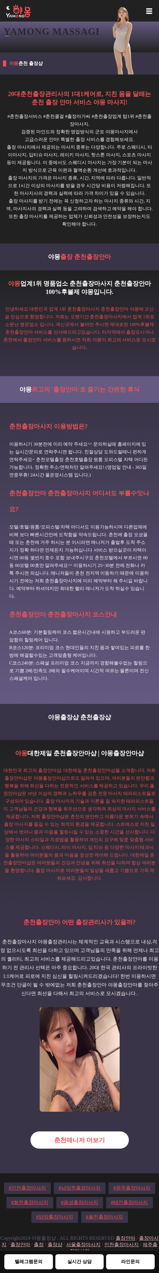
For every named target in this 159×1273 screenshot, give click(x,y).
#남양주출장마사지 (80, 1188)
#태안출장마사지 (129, 1202)
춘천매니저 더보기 (79, 1140)
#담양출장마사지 (54, 1216)
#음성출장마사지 (79, 1202)
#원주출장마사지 (131, 1188)
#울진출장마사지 (104, 1216)
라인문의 (130, 1261)
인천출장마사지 (121, 1244)
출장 (39, 1244)
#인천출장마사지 (27, 1188)
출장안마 (125, 1238)
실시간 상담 (79, 1261)
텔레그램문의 (28, 1261)
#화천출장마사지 (29, 1202)
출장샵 (55, 1244)
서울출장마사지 (83, 1244)
